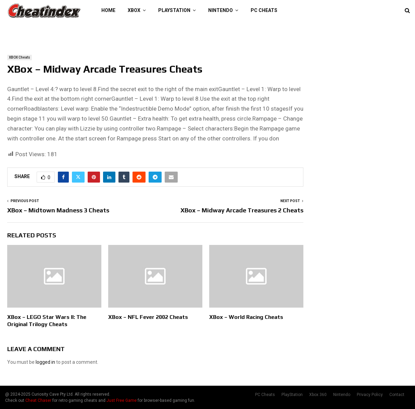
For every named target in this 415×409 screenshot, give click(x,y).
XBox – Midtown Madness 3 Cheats (58, 210)
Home (108, 10)
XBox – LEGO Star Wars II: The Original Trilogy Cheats (46, 320)
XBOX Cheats (19, 57)
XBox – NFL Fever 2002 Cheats (148, 317)
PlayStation (174, 10)
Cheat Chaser (38, 400)
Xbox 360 (318, 394)
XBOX (134, 10)
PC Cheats (264, 10)
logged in (45, 362)
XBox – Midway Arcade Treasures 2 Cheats (241, 210)
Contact (396, 394)
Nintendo (220, 10)
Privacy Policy (370, 394)
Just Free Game (121, 400)
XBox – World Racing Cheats (246, 317)
